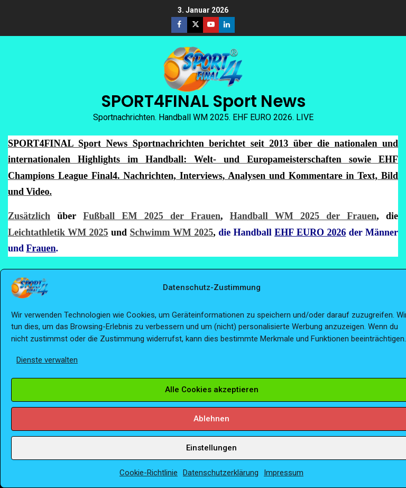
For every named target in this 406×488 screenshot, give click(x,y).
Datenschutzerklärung (221, 472)
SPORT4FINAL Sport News (203, 101)
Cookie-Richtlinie (148, 472)
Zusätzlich (29, 216)
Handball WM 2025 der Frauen (303, 216)
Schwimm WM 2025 (172, 232)
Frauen (41, 248)
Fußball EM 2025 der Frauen (151, 216)
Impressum (283, 472)
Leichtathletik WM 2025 (58, 232)
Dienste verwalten (47, 360)
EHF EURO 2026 (310, 232)
